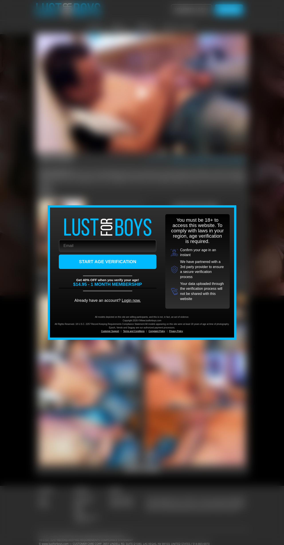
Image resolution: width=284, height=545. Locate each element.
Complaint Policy (157, 331)
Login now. (131, 300)
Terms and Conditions (134, 331)
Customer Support (110, 331)
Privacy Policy (176, 331)
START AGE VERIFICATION (107, 261)
